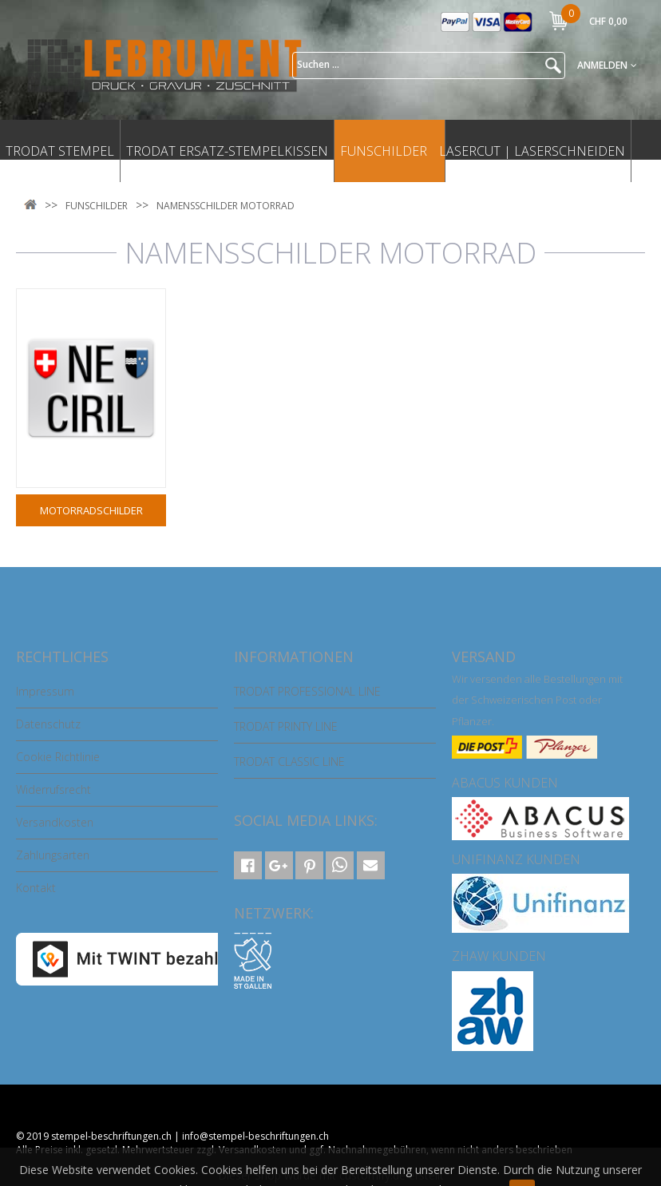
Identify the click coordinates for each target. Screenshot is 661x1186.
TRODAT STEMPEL (60, 151)
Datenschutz (48, 724)
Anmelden (607, 65)
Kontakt (36, 887)
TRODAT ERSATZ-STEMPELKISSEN (227, 151)
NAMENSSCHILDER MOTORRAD (225, 205)
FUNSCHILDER (383, 151)
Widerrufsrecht (53, 789)
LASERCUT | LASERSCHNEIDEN (532, 151)
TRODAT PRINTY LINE (286, 726)
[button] (248, 865)
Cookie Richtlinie (58, 756)
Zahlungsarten (52, 855)
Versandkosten (54, 822)
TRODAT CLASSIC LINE (289, 761)
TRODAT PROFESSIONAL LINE (307, 691)
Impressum (45, 691)
